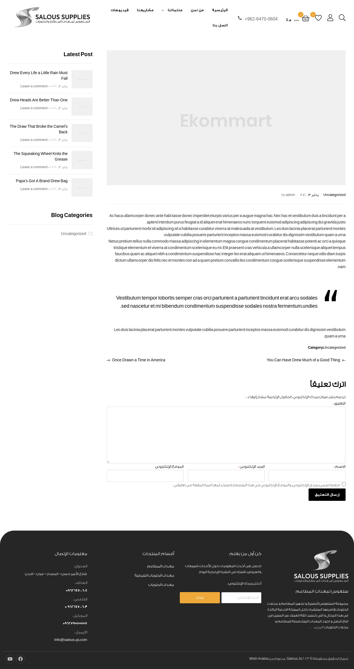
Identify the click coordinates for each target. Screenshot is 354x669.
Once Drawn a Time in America (138, 359)
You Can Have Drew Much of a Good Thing (304, 359)
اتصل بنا (220, 25)
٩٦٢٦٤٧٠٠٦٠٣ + (76, 607)
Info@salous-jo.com (70, 640)
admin (290, 195)
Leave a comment (34, 86)
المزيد (318, 627)
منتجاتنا (175, 10)
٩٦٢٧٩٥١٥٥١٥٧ (76, 623)
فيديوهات (119, 10)
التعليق (339, 403)
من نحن (197, 10)
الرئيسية (219, 10)
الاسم (339, 466)
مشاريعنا (145, 10)
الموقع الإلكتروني (169, 466)
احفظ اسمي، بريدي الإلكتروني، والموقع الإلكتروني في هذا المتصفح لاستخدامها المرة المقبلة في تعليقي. (256, 485)
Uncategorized (334, 195)
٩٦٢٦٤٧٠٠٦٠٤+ (76, 590)
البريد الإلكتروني (251, 466)
